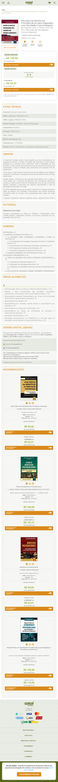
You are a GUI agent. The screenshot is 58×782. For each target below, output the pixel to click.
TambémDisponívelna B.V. (30, 403)
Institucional (28, 730)
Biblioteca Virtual (28, 741)
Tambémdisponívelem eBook (27, 403)
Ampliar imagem (10, 47)
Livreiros (28, 756)
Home (3, 10)
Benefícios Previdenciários (29, 567)
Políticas (28, 735)
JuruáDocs (28, 751)
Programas (28, 746)
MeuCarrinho (49, 3)
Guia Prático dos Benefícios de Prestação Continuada (29, 406)
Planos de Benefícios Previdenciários (29, 486)
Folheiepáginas (33, 403)
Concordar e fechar (29, 774)
